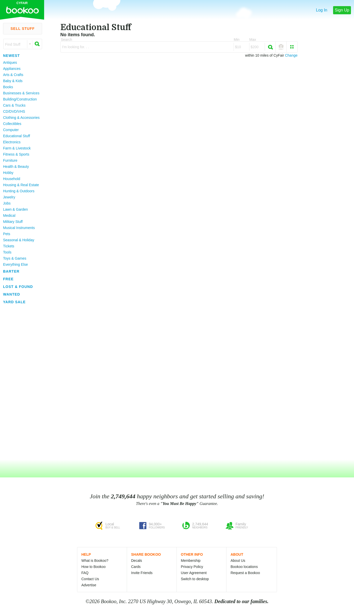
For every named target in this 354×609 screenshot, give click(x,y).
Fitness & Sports (16, 154)
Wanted (11, 294)
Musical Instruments (19, 228)
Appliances (12, 69)
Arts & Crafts (13, 75)
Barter (11, 271)
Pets (6, 234)
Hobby (8, 173)
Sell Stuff (22, 29)
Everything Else (15, 264)
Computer (11, 130)
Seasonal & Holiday (18, 240)
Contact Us (90, 579)
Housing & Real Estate (21, 185)
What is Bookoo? (94, 561)
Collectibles (12, 124)
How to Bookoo (93, 567)
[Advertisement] (20, 382)
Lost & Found (18, 287)
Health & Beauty (16, 166)
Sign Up (342, 10)
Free (8, 279)
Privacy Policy (192, 567)
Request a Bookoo (245, 573)
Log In (321, 10)
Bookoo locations (244, 567)
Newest (11, 56)
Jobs (7, 203)
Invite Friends (142, 573)
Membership (190, 561)
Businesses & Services (21, 93)
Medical (9, 215)
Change (291, 55)
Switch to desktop (195, 579)
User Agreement (194, 573)
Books (8, 87)
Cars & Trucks (14, 105)
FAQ (84, 573)
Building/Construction (20, 99)
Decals (136, 561)
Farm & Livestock (17, 148)
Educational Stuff (16, 136)
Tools (7, 252)
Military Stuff (13, 222)
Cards (136, 567)
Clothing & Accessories (21, 118)
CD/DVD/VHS (14, 111)
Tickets (8, 246)
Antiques (10, 62)
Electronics (11, 142)
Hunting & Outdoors (18, 191)
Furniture (10, 160)
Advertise (88, 585)
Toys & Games (14, 258)
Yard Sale (14, 302)
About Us (238, 561)
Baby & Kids (12, 81)
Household (11, 179)
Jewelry (9, 197)
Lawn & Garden (15, 209)
